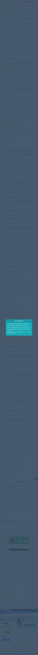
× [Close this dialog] (31, 320)
